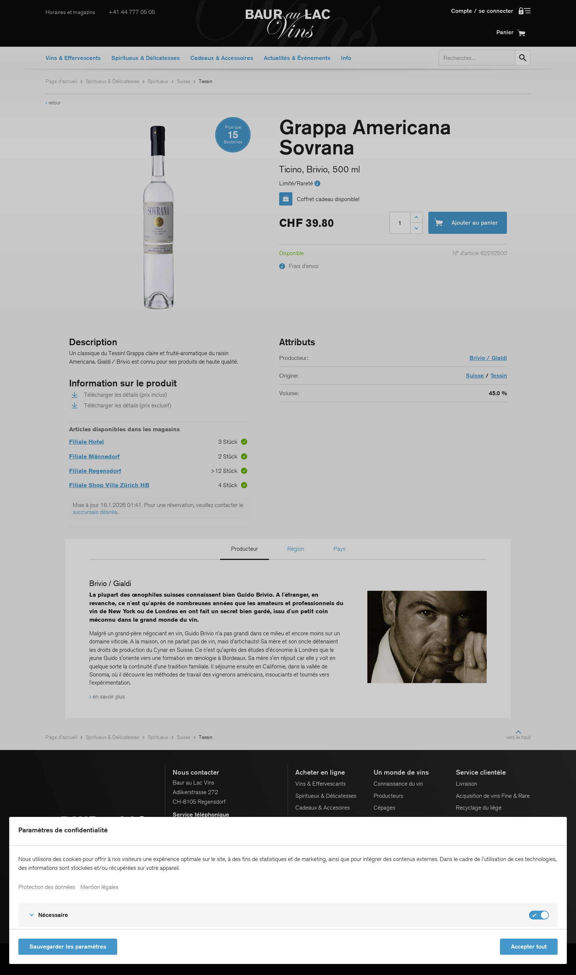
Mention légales (99, 887)
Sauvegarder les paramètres (67, 946)
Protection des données (46, 887)
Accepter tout (529, 946)
